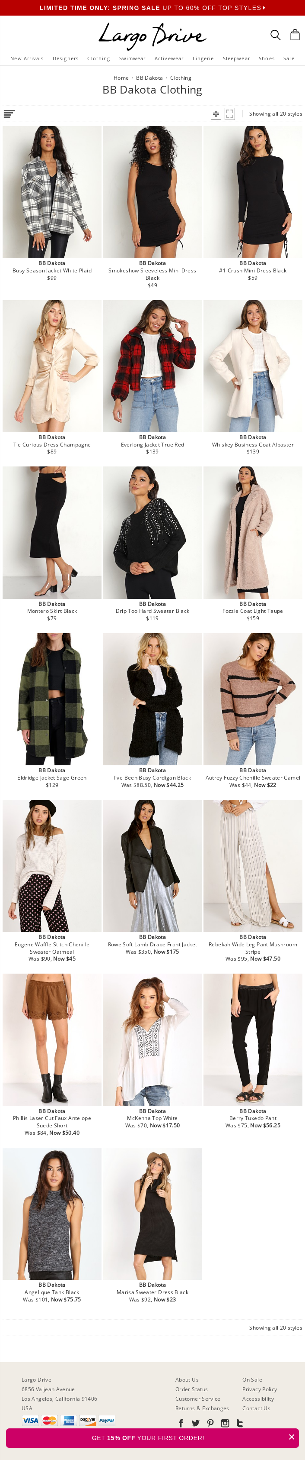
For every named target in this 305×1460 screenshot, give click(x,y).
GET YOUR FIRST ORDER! (195, 1437)
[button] (216, 114)
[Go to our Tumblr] (239, 1425)
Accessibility (258, 1398)
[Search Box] (275, 35)
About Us (187, 1379)
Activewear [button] (169, 58)
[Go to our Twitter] (194, 1425)
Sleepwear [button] (236, 58)
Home (121, 77)
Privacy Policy (259, 1389)
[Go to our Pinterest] (209, 1425)
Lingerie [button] (203, 58)
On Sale (252, 1379)
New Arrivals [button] (27, 58)
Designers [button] (66, 58)
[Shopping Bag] (295, 34)
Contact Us (256, 1408)
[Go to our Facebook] (181, 1425)
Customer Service (198, 1398)
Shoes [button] (267, 58)
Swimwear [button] (132, 58)
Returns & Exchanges (202, 1408)
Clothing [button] (98, 58)
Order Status (191, 1389)
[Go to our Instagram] (224, 1425)
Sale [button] (288, 58)
